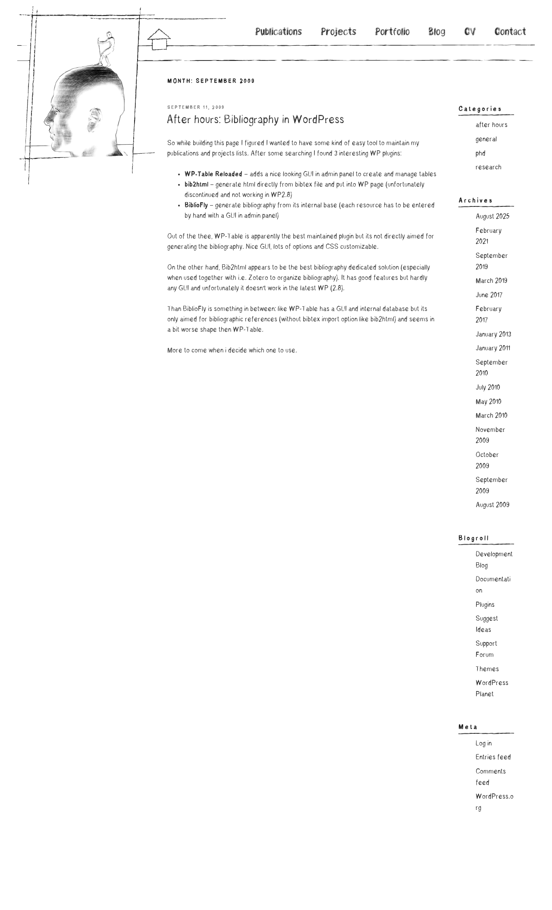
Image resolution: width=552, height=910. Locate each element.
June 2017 (489, 295)
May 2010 (489, 402)
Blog (437, 33)
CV (470, 33)
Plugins (485, 605)
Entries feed (493, 757)
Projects (339, 33)
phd (481, 153)
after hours (492, 125)
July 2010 (488, 387)
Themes (487, 669)
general (486, 139)
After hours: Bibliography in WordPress (255, 120)
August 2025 (492, 216)
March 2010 (492, 415)
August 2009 (492, 505)
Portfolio (393, 33)
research (489, 167)
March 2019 (491, 281)
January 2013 (493, 334)
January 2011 (493, 348)
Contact (510, 33)
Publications (279, 33)
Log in (484, 743)
